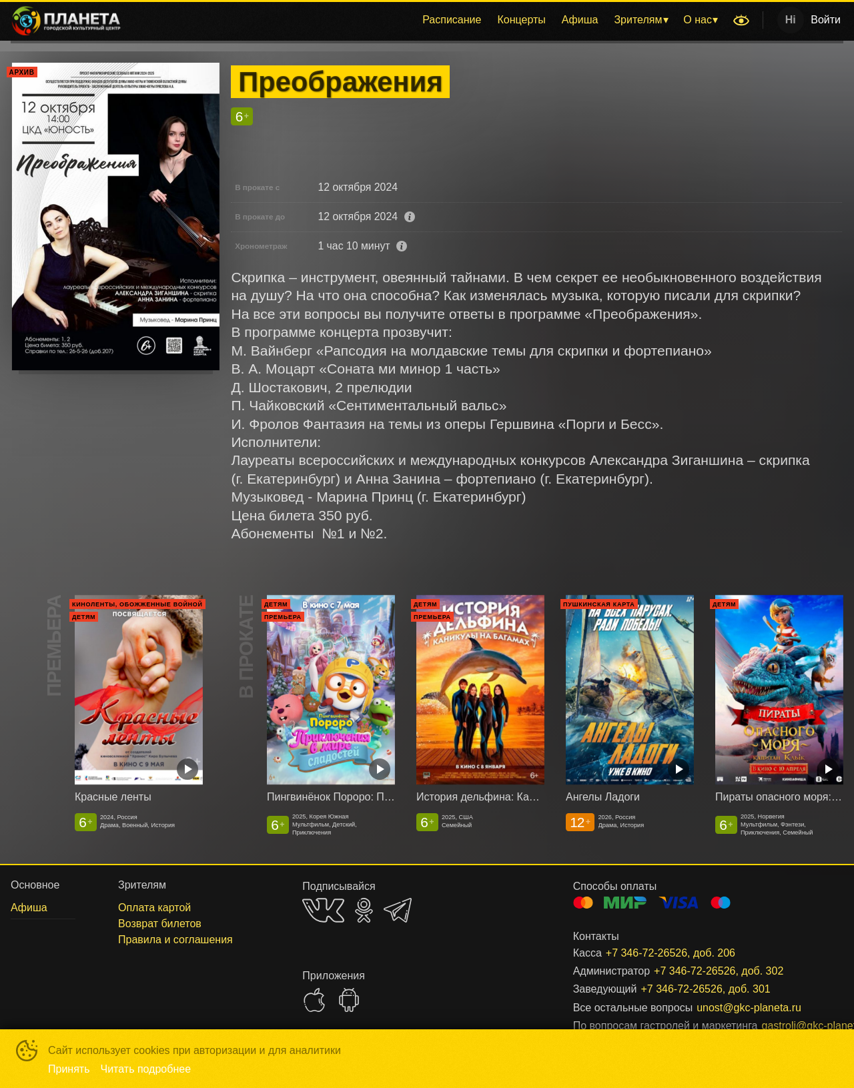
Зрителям (638, 19)
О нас (697, 19)
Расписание (451, 19)
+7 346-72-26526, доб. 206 (670, 953)
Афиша (580, 19)
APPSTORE (314, 1000)
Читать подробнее (146, 1069)
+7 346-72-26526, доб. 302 (718, 971)
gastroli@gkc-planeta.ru (786, 1025)
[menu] (429, 20)
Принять (69, 1069)
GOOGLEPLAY (349, 1000)
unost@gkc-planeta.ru (749, 1007)
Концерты (521, 19)
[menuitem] (451, 20)
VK (323, 910)
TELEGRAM (398, 910)
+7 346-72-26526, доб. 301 (705, 989)
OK (364, 910)
